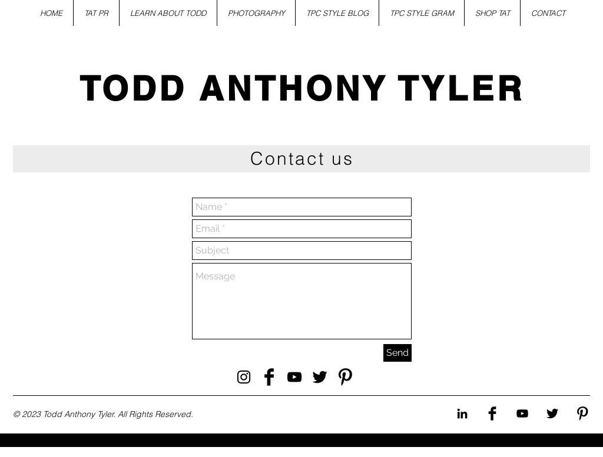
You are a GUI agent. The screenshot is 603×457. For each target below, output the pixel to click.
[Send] (397, 353)
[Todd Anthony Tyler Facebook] (269, 377)
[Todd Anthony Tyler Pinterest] (345, 377)
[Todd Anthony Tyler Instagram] (244, 377)
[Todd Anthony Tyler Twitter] (320, 377)
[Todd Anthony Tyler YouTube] (294, 377)
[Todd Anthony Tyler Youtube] (522, 413)
